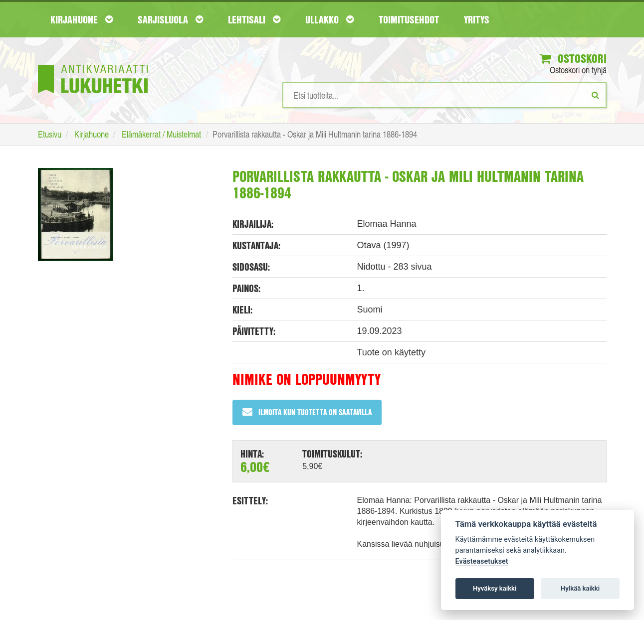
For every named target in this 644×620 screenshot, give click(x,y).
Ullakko (329, 19)
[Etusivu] (93, 64)
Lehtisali (254, 19)
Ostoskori (573, 58)
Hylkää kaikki (580, 588)
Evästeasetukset (481, 561)
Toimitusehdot (409, 19)
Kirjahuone (81, 19)
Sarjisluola (170, 19)
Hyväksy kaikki (494, 588)
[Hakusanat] (444, 95)
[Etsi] (595, 95)
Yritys (476, 19)
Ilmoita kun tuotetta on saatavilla (307, 412)
